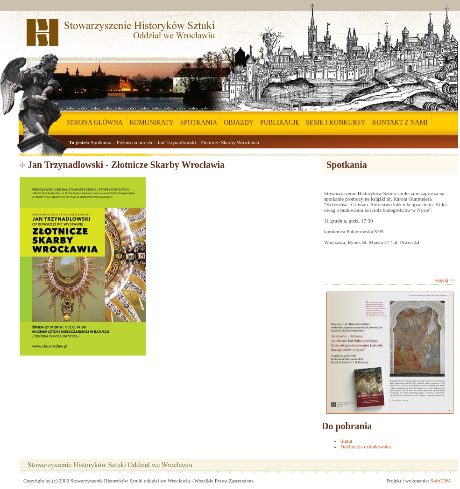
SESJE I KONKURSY (336, 122)
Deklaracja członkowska (365, 446)
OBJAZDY (239, 122)
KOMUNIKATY (151, 122)
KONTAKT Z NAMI (400, 122)
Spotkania (101, 142)
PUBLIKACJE (279, 122)
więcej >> (445, 280)
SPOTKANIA (198, 122)
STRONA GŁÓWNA (94, 122)
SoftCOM (441, 480)
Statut (346, 441)
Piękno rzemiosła (134, 142)
